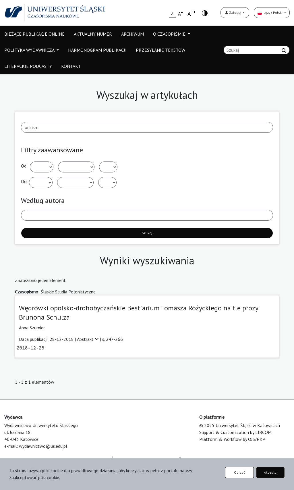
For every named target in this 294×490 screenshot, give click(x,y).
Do (24, 181)
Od (23, 166)
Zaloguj (233, 12)
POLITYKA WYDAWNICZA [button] (29, 50)
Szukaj (147, 233)
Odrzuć (239, 472)
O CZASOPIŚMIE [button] (170, 34)
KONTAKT (71, 66)
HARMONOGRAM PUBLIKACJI (97, 50)
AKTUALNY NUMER (93, 34)
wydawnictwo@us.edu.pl (43, 446)
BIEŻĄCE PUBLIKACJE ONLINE (34, 34)
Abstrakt (88, 339)
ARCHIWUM (132, 34)
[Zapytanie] (256, 50)
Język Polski (270, 12)
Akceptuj (270, 472)
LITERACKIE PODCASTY (28, 66)
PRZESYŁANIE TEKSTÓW (160, 50)
